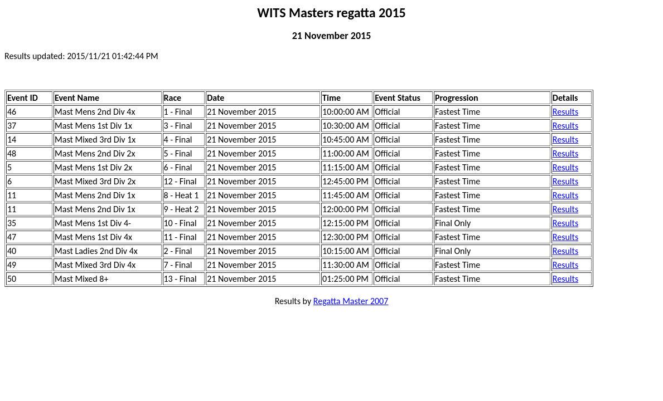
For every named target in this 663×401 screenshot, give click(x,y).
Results (565, 111)
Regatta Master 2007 (351, 301)
